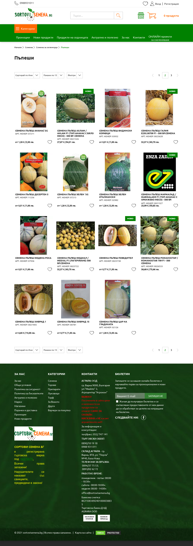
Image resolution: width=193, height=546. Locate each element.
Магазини (19, 411)
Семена (52, 385)
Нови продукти (43, 37)
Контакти (139, 37)
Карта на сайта (83, 537)
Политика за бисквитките (28, 398)
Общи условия (22, 390)
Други (51, 411)
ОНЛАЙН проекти (160, 38)
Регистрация (171, 3)
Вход (155, 4)
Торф (51, 402)
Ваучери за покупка (59, 415)
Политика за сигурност (27, 394)
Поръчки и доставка (25, 415)
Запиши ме (155, 401)
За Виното (53, 407)
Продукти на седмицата (72, 37)
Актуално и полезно (105, 37)
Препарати (54, 394)
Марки (18, 407)
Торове (52, 390)
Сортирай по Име (24, 75)
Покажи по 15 (50, 75)
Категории (25, 28)
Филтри (72, 75)
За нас (125, 37)
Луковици (53, 398)
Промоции (23, 37)
